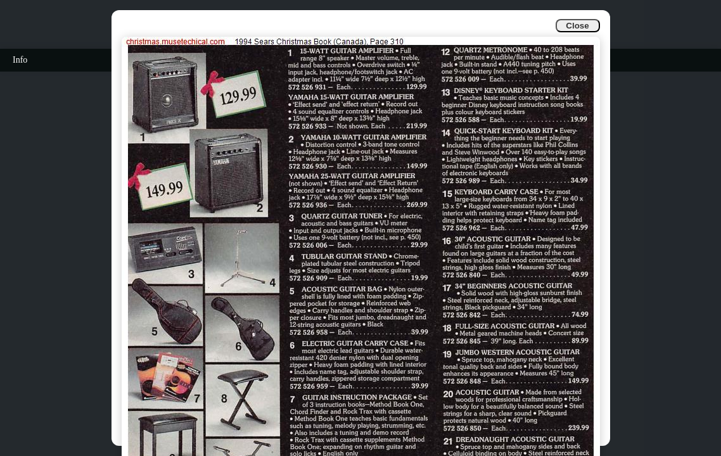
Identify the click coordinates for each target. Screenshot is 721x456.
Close (577, 25)
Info (20, 60)
